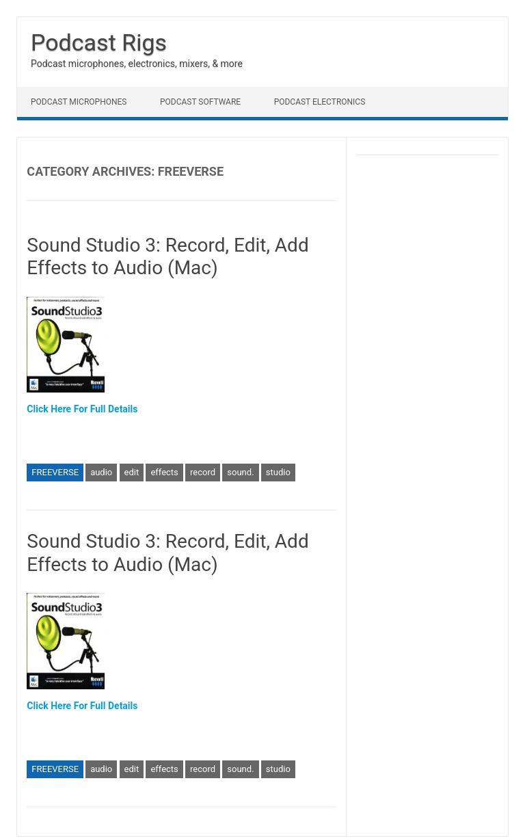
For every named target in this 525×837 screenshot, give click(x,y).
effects (164, 472)
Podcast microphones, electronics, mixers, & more (137, 63)
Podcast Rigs (99, 42)
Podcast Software (200, 102)
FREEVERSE (55, 472)
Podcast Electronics (320, 102)
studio (278, 472)
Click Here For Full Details (82, 408)
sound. (240, 472)
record (202, 472)
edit (131, 472)
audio (101, 472)
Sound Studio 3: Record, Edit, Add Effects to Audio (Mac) (167, 257)
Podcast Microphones (78, 102)
